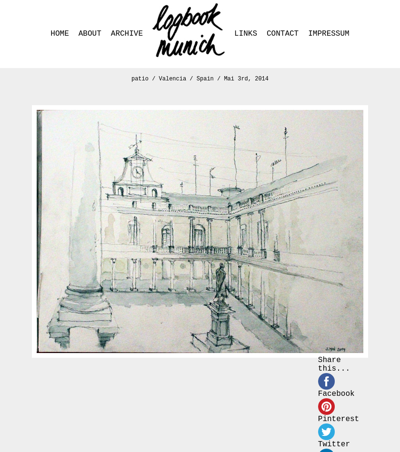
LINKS (245, 33)
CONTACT (283, 33)
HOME (59, 33)
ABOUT (90, 33)
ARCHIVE (127, 33)
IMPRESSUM (328, 33)
